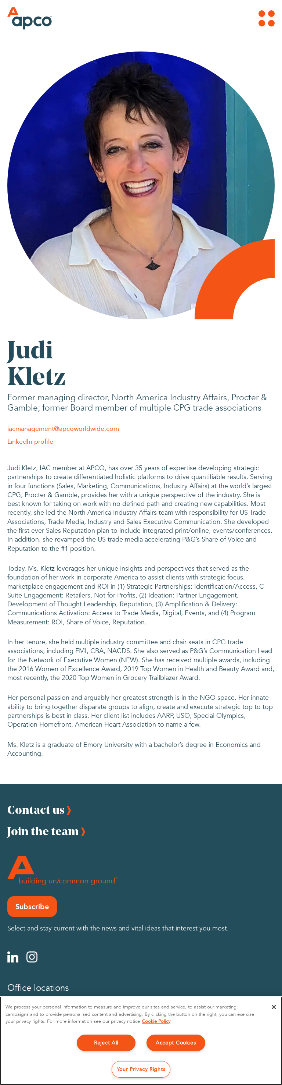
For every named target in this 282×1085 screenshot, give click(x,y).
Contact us (36, 809)
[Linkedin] (12, 956)
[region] (141, 1040)
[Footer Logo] (62, 870)
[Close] (274, 1007)
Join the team (43, 831)
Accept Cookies (176, 1042)
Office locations (38, 988)
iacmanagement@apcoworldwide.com (63, 428)
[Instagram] (31, 956)
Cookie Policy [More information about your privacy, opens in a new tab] (156, 1021)
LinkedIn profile (30, 441)
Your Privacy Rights (141, 1069)
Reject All (106, 1042)
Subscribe (32, 906)
